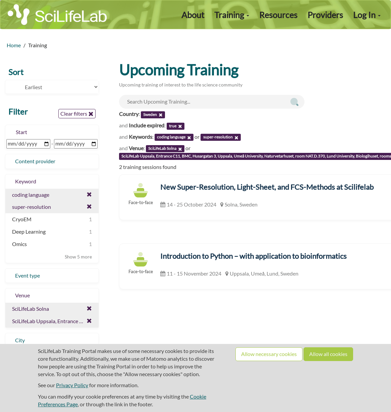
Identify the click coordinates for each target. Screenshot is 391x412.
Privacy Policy (72, 385)
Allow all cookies (328, 354)
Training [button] (231, 15)
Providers (325, 15)
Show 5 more (78, 256)
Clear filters (77, 113)
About (192, 15)
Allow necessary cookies (269, 354)
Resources (278, 15)
